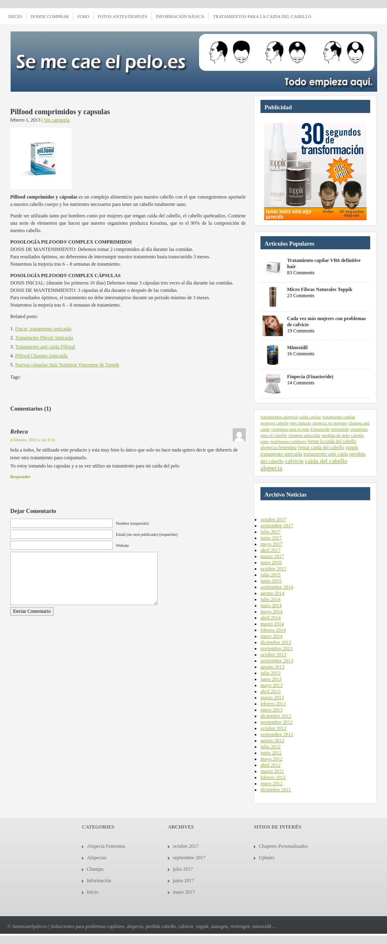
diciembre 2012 (275, 716)
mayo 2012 (271, 759)
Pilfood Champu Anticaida (41, 356)
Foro (83, 16)
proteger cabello (274, 423)
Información (99, 880)
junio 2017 (271, 538)
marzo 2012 (272, 771)
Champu (95, 869)
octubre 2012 (273, 728)
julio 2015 (270, 575)
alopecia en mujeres (329, 423)
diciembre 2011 (275, 790)
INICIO (15, 16)
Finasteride (320, 429)
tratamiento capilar (338, 417)
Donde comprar (50, 16)
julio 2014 (270, 599)
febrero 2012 (273, 777)
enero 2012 (271, 783)
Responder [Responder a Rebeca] (20, 476)
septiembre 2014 (276, 587)
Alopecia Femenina (106, 846)
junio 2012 (271, 753)
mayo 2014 (271, 611)
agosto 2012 (272, 740)
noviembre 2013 (276, 648)
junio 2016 (271, 562)
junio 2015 (271, 581)
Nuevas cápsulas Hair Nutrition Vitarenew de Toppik (67, 365)
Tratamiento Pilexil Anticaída (44, 338)
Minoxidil (297, 347)
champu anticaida (304, 435)
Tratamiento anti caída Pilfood (45, 347)
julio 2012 (270, 747)
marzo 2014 (272, 624)
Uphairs (266, 857)
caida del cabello (326, 460)
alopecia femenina (278, 447)
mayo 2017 (271, 544)
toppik (352, 447)
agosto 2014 (272, 593)
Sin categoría (57, 120)
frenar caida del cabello (321, 447)
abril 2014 (270, 618)
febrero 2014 (273, 630)
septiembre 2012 (276, 734)
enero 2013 (271, 710)
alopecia (271, 468)
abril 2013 (270, 691)
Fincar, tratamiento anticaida (43, 329)
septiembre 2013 (276, 661)
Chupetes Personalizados (283, 846)
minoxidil (340, 429)
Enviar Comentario (32, 611)
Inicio (92, 892)
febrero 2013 (273, 704)
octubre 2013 (273, 654)
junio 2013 (271, 679)
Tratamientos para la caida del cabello (262, 16)
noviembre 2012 (276, 722)
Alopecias (96, 857)
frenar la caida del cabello (332, 441)
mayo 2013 (271, 685)
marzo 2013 (272, 697)
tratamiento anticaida (281, 454)
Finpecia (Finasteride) (310, 376)
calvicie (294, 461)
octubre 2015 (273, 568)
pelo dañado (300, 423)
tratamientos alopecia (279, 417)
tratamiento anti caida (325, 454)
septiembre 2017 (276, 525)
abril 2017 (270, 550)
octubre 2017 (273, 519)
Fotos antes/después (122, 16)
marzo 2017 (272, 556)
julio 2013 (270, 673)
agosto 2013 (272, 667)
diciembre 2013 (275, 642)
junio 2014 (271, 605)
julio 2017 (270, 532)
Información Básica (180, 16)
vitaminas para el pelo (290, 429)
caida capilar (310, 417)
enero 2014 (271, 636)
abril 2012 (270, 765)
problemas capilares (288, 441)
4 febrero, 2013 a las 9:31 (32, 439)
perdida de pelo (335, 435)
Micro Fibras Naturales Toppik (319, 289)
